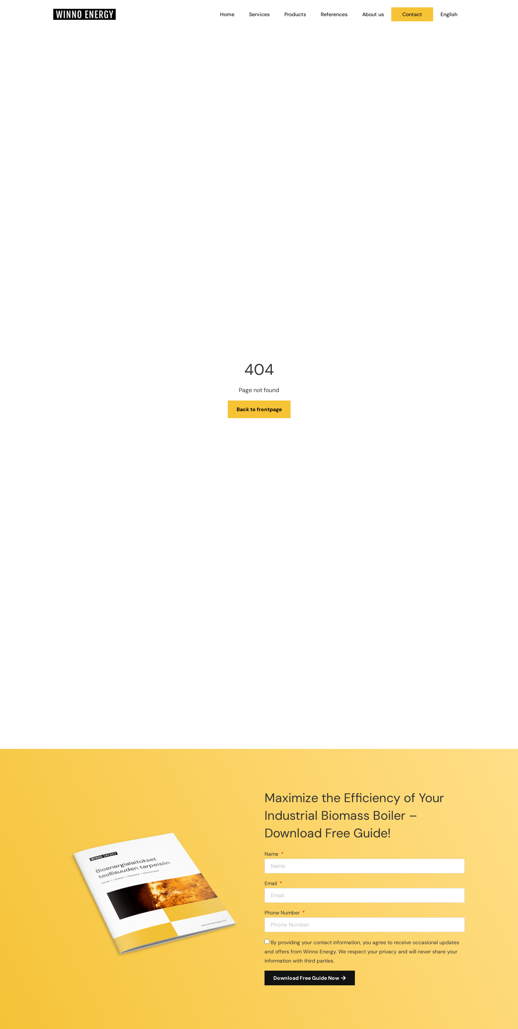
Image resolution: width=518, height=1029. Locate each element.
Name (272, 854)
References (334, 14)
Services (259, 14)
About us (373, 14)
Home (227, 14)
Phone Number (283, 912)
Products (295, 14)
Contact (412, 14)
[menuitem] (449, 14)
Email (271, 883)
